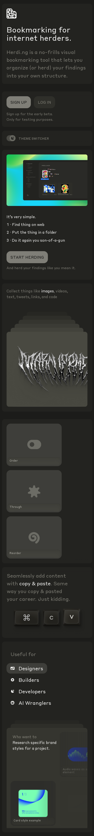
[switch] (11, 138)
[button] (47, 445)
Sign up (19, 102)
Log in (44, 102)
